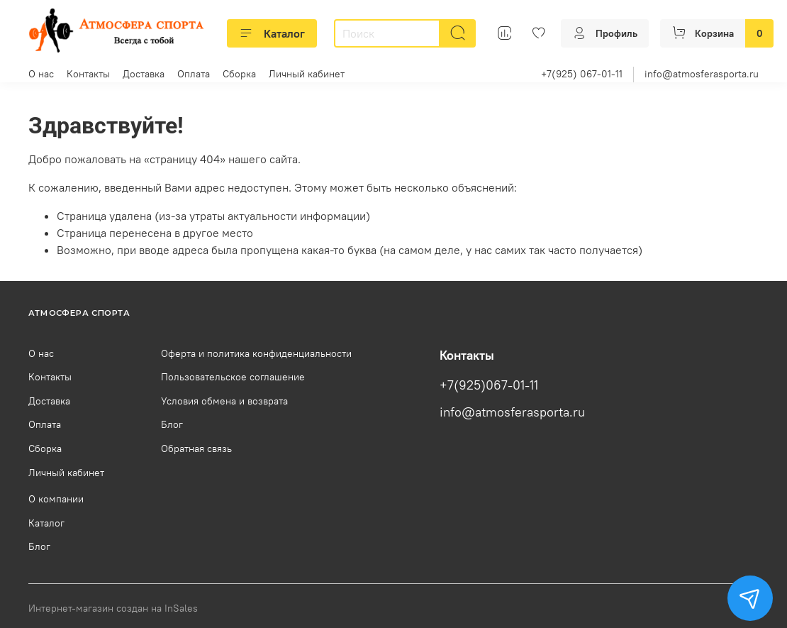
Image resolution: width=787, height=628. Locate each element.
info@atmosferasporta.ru (701, 73)
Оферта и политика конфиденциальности (256, 353)
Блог (172, 424)
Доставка (143, 73)
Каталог (272, 33)
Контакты (88, 73)
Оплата (193, 73)
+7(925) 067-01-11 (582, 73)
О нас (41, 73)
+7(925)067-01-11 (489, 385)
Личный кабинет (307, 73)
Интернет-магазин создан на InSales (113, 608)
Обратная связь (196, 448)
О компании (56, 498)
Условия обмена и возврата (224, 401)
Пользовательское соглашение (233, 376)
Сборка (239, 73)
